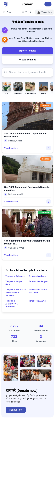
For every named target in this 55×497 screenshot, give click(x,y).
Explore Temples (27, 50)
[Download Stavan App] (47, 4)
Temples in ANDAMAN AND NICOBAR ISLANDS (15, 292)
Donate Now (15, 409)
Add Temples (27, 59)
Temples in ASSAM (37, 301)
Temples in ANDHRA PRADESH (38, 291)
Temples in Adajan (37, 276)
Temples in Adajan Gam (13, 283)
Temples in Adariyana (39, 281)
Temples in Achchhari (15, 276)
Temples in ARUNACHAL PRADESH (11, 304)
